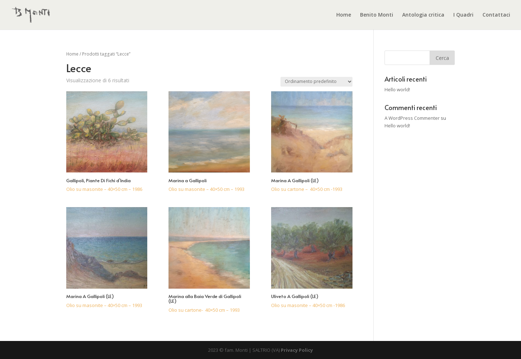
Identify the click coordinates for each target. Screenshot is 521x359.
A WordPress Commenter (412, 118)
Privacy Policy (297, 350)
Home (343, 15)
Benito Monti (376, 15)
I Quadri (463, 15)
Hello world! (397, 89)
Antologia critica (423, 15)
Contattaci (496, 15)
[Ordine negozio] (316, 82)
